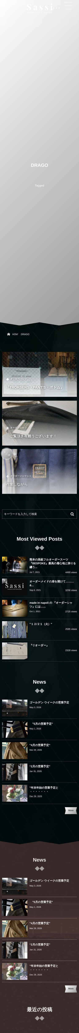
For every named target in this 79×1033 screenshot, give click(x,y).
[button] (68, 5)
